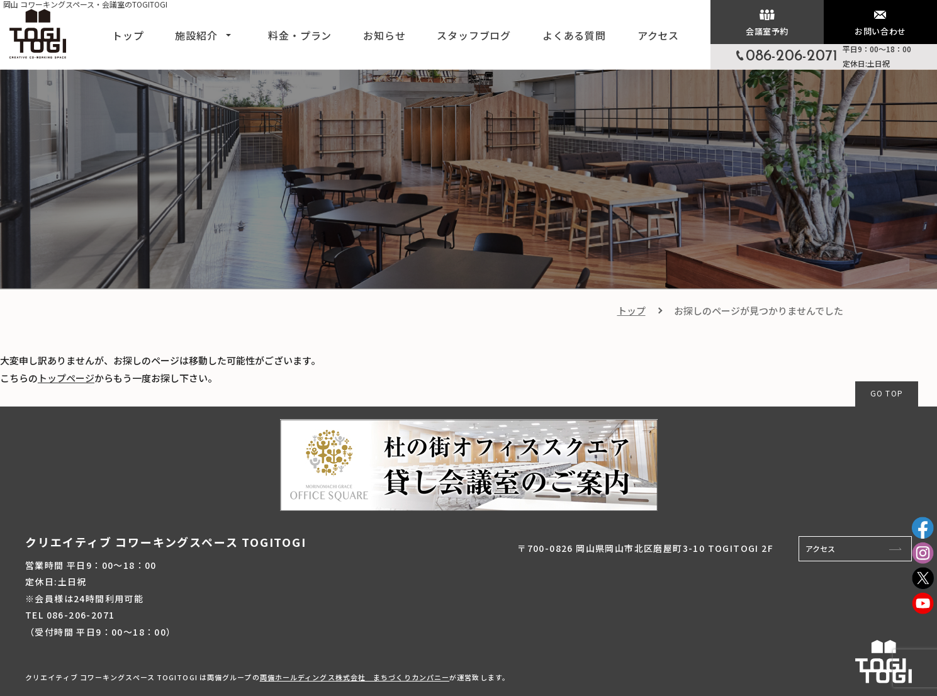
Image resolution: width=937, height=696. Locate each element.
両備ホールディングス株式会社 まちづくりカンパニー (355, 677)
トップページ (66, 377)
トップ (631, 310)
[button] (228, 34)
